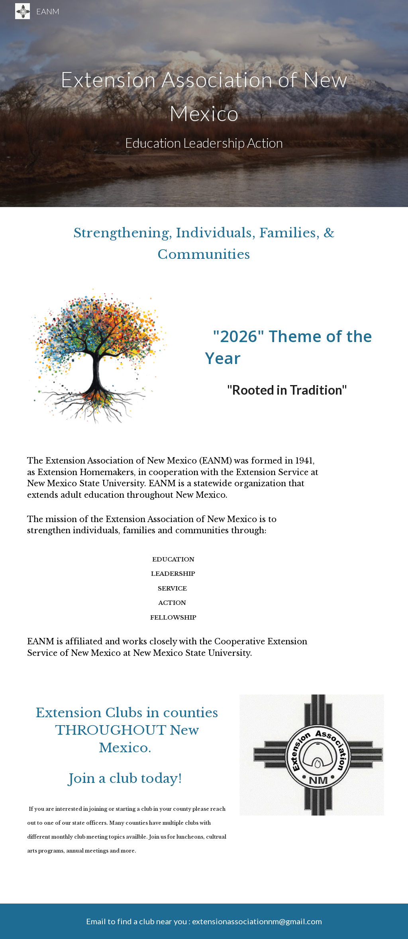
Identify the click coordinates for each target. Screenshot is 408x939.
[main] (204, 103)
